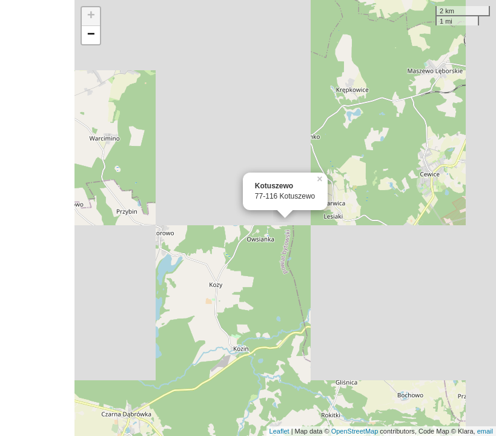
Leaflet (279, 431)
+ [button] (91, 16)
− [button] (91, 35)
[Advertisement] (37, 218)
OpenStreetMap (355, 431)
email (485, 431)
